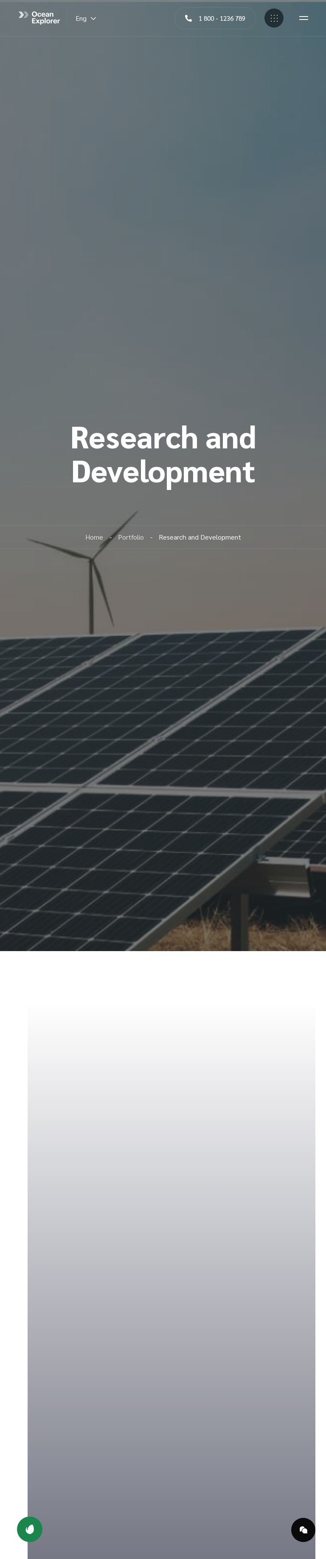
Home (94, 536)
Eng (86, 18)
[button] (215, 18)
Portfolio (131, 536)
